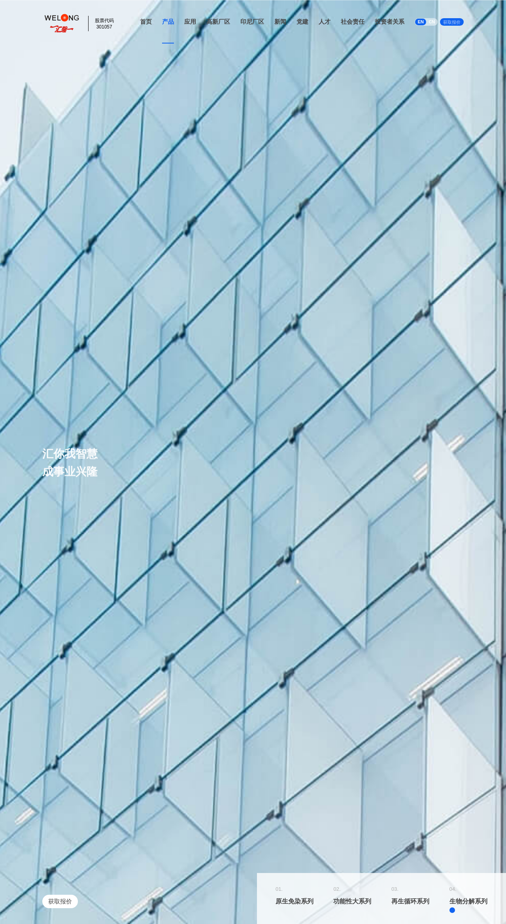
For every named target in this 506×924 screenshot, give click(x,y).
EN (421, 21)
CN (432, 21)
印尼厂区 (252, 21)
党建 (302, 21)
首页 (146, 21)
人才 (324, 21)
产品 (168, 21)
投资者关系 (389, 21)
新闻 (280, 21)
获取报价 (452, 22)
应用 (190, 21)
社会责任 (352, 21)
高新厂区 (218, 21)
